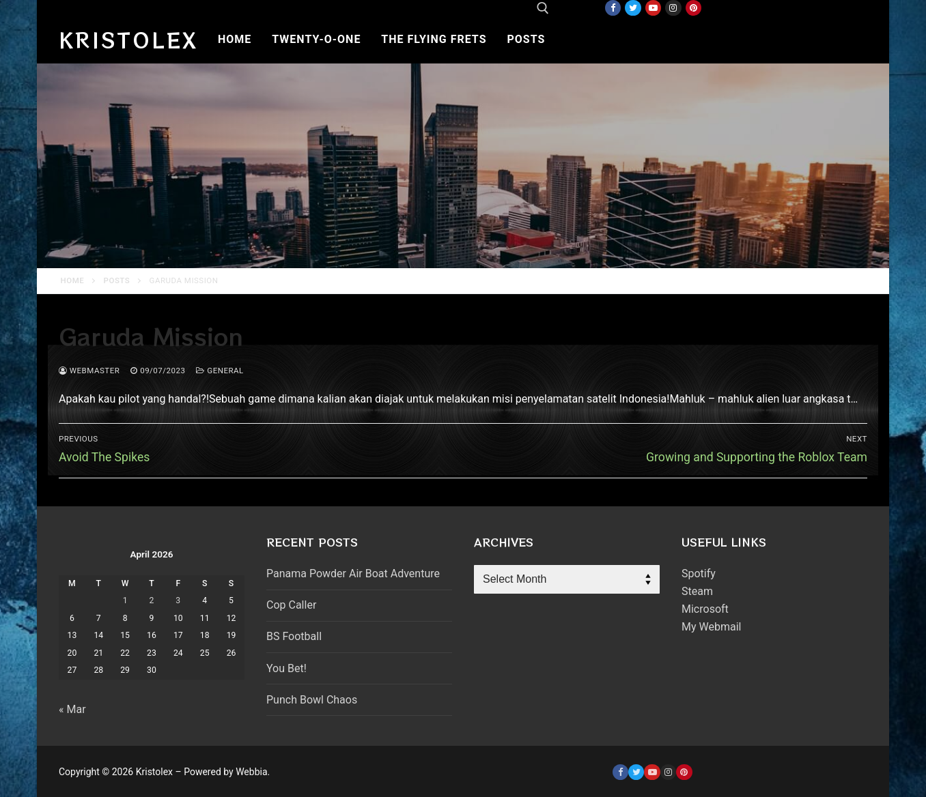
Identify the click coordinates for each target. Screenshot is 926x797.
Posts (117, 280)
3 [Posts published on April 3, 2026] (178, 600)
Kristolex (128, 39)
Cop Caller (291, 604)
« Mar (72, 709)
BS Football (294, 636)
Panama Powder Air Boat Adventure (353, 573)
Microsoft (705, 609)
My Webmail (711, 626)
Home (73, 280)
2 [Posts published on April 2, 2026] (152, 600)
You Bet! (286, 668)
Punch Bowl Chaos (311, 699)
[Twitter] (633, 8)
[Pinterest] (693, 8)
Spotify (699, 573)
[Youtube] (653, 8)
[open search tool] (543, 8)
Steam (697, 591)
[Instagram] (673, 8)
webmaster (89, 370)
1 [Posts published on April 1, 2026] (125, 600)
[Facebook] (613, 8)
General (219, 370)
